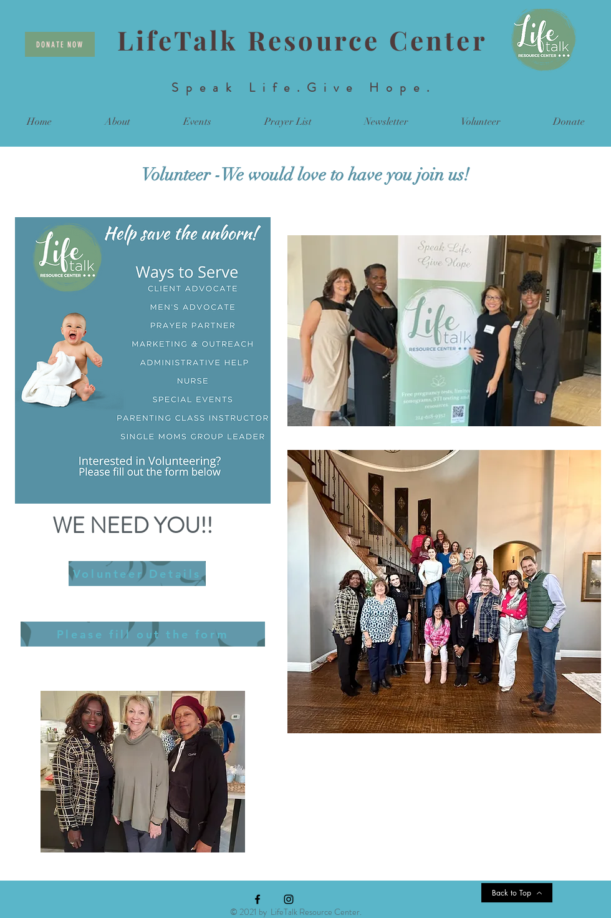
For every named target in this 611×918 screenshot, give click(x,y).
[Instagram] (288, 899)
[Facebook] (257, 899)
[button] (117, 122)
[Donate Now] (60, 44)
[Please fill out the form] (143, 634)
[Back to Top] (516, 892)
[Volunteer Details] (137, 573)
